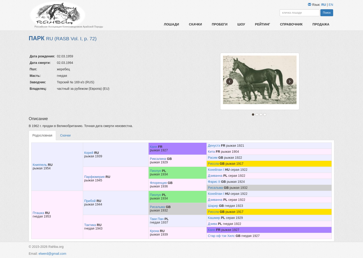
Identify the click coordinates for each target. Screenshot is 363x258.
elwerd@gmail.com (52, 253)
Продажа (321, 24)
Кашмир (214, 218)
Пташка (38, 213)
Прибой (90, 201)
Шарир (213, 206)
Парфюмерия (94, 177)
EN (331, 4)
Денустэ (214, 145)
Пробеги (220, 24)
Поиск (327, 12)
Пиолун (155, 171)
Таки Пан (156, 219)
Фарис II (214, 181)
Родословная (42, 135)
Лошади (171, 24)
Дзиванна (215, 175)
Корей (88, 153)
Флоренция (158, 183)
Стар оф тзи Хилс (221, 236)
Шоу (241, 24)
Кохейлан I (216, 169)
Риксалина (158, 159)
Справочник (291, 24)
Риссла (213, 163)
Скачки (195, 24)
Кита (211, 151)
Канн (153, 147)
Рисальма (215, 188)
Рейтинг (262, 24)
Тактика (90, 225)
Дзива (212, 224)
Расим (212, 157)
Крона (154, 231)
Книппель (40, 165)
